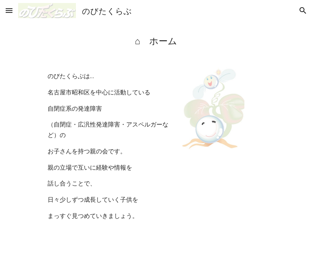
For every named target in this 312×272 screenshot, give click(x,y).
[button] (9, 10)
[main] (156, 40)
